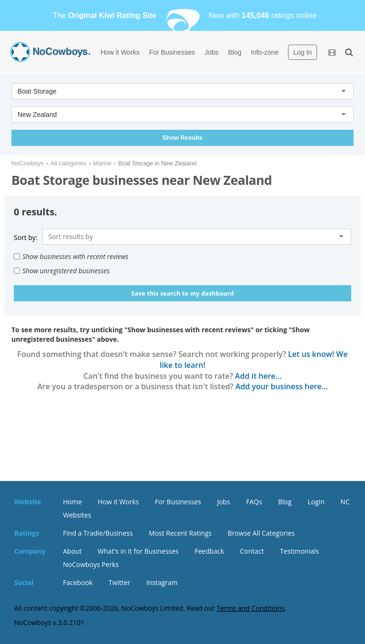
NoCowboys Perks (91, 564)
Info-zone (265, 52)
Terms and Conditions (251, 608)
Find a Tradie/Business (98, 533)
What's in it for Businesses (138, 551)
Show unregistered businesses (62, 270)
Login (315, 501)
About (72, 551)
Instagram (162, 582)
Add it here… (258, 376)
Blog (234, 52)
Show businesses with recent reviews (71, 256)
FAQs (254, 501)
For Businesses (172, 52)
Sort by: (26, 237)
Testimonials (299, 551)
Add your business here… (281, 386)
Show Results (182, 137)
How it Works (120, 52)
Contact (252, 551)
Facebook (78, 582)
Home (72, 501)
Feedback (209, 551)
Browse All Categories (261, 533)
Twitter (119, 582)
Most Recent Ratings (180, 533)
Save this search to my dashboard (182, 293)
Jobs (211, 52)
